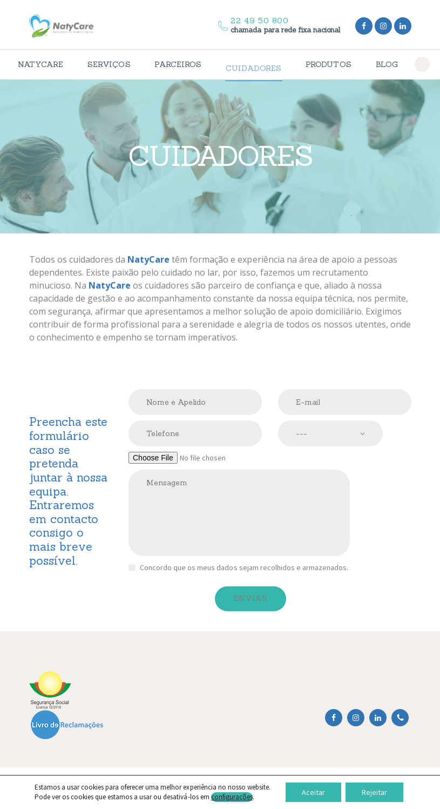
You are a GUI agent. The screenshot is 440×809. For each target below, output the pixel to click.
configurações (232, 796)
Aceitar (313, 792)
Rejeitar (374, 792)
